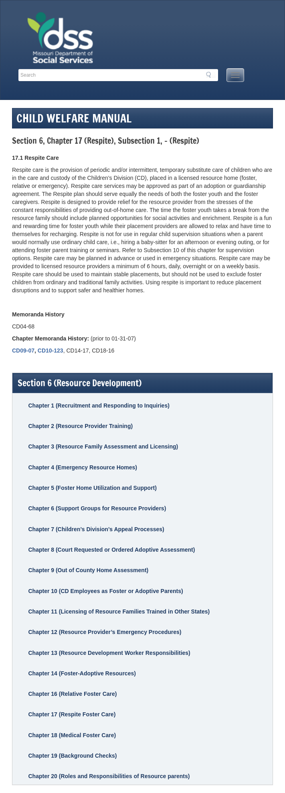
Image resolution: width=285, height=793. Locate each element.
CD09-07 (23, 350)
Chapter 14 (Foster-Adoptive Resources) (81, 673)
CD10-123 (50, 350)
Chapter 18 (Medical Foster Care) (72, 735)
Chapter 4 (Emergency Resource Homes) (82, 467)
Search (211, 74)
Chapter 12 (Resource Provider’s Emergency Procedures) (104, 632)
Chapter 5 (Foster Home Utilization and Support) (92, 488)
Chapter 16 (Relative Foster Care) (72, 694)
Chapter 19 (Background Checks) (72, 755)
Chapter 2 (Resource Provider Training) (80, 426)
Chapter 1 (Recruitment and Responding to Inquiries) (98, 405)
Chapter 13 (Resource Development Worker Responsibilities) (109, 653)
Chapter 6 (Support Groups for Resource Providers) (97, 508)
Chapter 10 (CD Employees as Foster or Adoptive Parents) (105, 591)
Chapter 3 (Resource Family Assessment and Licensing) (103, 446)
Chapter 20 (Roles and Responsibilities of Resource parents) (109, 776)
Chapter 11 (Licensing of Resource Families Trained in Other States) (119, 611)
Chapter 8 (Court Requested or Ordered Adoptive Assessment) (111, 549)
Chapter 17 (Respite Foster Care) (71, 714)
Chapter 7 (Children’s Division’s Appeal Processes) (96, 529)
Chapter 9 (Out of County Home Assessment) (88, 570)
